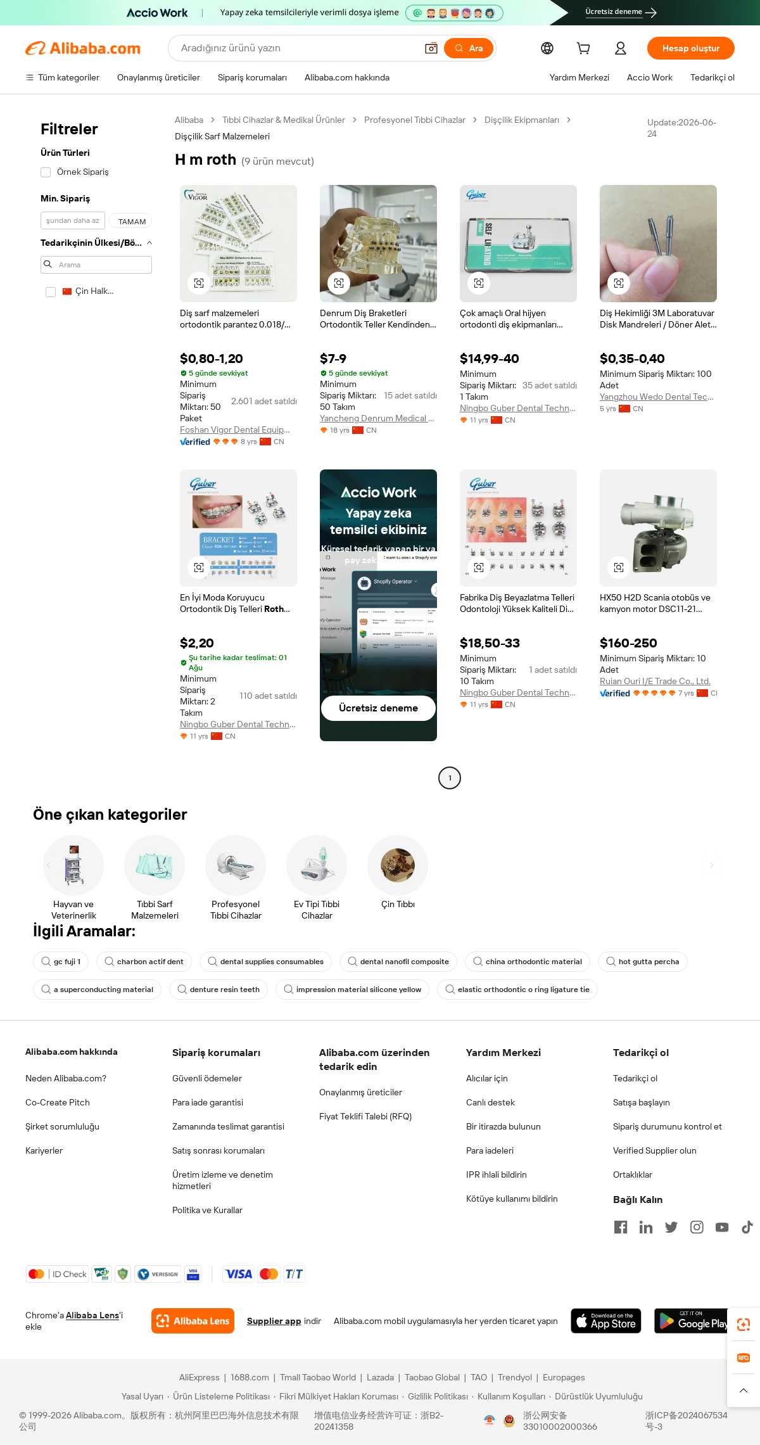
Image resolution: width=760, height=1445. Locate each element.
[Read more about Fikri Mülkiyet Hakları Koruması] (336, 1396)
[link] (743, 1324)
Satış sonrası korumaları (218, 1150)
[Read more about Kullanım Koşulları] (508, 1396)
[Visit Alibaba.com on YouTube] (722, 1227)
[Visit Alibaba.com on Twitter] (671, 1227)
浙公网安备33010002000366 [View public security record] (560, 1421)
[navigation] (96, 450)
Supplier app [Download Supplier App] (274, 1321)
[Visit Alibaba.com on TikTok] (747, 1227)
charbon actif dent (144, 962)
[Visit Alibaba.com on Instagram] (696, 1227)
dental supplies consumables (266, 962)
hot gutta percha (643, 962)
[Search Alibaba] (297, 48)
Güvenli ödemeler (207, 1078)
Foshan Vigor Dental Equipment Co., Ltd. (238, 429)
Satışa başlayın (641, 1102)
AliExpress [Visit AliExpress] (199, 1377)
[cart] (585, 50)
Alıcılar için (487, 1078)
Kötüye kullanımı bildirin (512, 1199)
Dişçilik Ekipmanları (521, 120)
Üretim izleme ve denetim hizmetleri (222, 1180)
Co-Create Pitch (57, 1102)
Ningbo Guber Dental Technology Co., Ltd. (518, 408)
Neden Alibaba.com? (65, 1078)
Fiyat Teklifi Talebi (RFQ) (365, 1116)
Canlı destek (490, 1102)
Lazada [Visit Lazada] (380, 1377)
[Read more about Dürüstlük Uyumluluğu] (596, 1396)
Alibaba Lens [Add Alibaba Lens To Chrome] (92, 1315)
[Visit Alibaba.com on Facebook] (620, 1227)
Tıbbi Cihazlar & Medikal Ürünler (283, 120)
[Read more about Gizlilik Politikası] (435, 1396)
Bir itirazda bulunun (503, 1126)
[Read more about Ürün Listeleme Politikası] (218, 1396)
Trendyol (515, 1377)
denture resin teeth (218, 989)
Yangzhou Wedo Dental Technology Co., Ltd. (658, 396)
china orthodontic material (527, 962)
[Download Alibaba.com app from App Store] (606, 1321)
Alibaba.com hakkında (71, 1052)
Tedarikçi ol (635, 1078)
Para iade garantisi (207, 1102)
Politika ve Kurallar (207, 1210)
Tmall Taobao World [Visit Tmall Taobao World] (318, 1377)
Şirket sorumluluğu (62, 1126)
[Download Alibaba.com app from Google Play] (694, 1321)
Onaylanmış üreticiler (360, 1092)
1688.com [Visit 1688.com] (250, 1377)
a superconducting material (97, 989)
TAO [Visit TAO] (479, 1377)
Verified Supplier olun (655, 1150)
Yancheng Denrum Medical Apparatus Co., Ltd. (378, 418)
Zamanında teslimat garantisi (228, 1126)
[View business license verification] (489, 1421)
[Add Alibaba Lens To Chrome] (192, 1321)
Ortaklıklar (632, 1174)
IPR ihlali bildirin (496, 1174)
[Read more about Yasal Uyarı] (140, 1396)
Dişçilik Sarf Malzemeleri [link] (222, 136)
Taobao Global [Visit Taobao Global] (432, 1377)
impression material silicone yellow (352, 989)
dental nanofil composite (398, 962)
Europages (564, 1377)
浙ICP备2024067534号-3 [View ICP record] (686, 1421)
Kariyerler (44, 1150)
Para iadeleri (490, 1150)
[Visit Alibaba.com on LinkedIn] (646, 1227)
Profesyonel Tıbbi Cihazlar (415, 120)
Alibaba (189, 120)
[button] (431, 48)
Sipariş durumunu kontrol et (667, 1126)
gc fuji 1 (60, 962)
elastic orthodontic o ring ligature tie (517, 989)
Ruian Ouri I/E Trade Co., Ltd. (655, 681)
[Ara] (468, 48)
